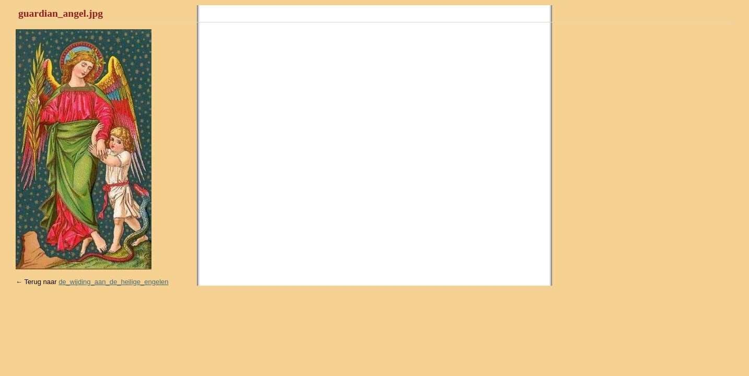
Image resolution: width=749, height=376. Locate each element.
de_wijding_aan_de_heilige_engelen (113, 282)
